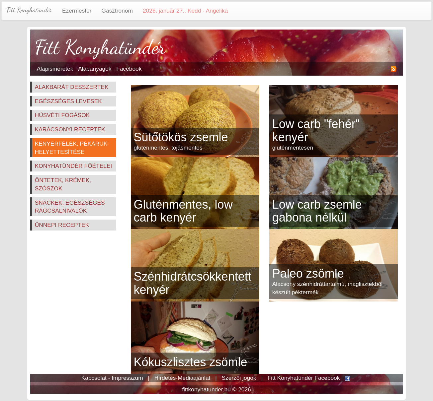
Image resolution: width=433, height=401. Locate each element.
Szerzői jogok (239, 377)
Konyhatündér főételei (73, 166)
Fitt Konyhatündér (29, 10)
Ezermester (77, 10)
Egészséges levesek (68, 101)
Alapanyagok (94, 68)
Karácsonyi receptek (70, 129)
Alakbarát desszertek (72, 87)
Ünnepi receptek (62, 225)
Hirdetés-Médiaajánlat (182, 377)
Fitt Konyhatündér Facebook (304, 377)
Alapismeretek (55, 68)
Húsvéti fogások (62, 115)
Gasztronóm (117, 10)
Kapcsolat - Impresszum (112, 377)
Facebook (128, 68)
